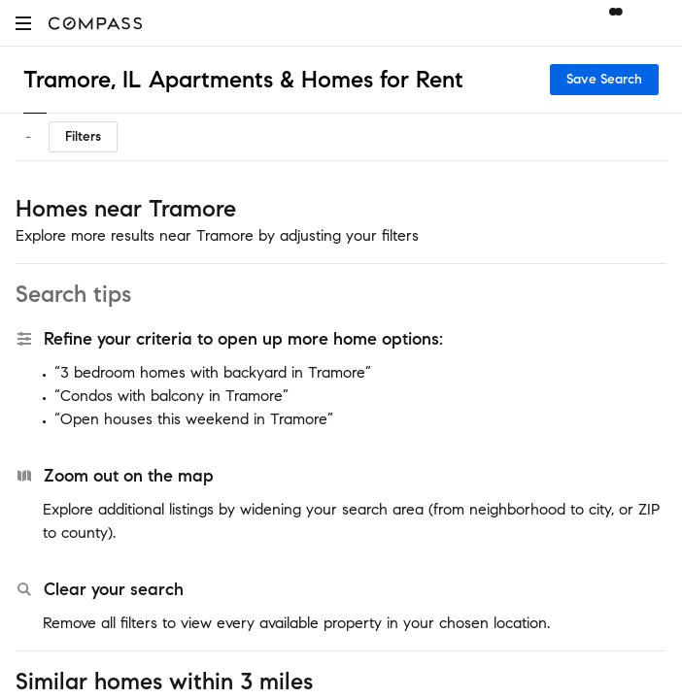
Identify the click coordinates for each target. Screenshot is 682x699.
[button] (23, 23)
